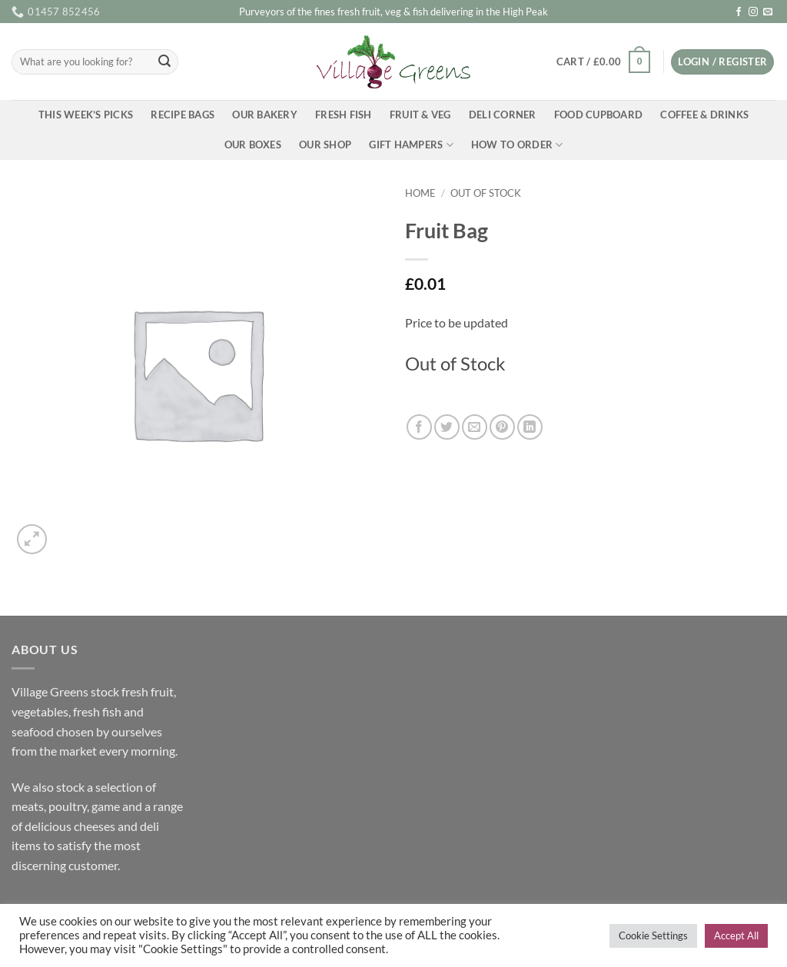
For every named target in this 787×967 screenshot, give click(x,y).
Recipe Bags (182, 114)
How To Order (517, 145)
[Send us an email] (767, 12)
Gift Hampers (411, 145)
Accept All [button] (736, 935)
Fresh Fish (343, 114)
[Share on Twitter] (447, 427)
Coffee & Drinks (704, 114)
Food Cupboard (598, 114)
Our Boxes (252, 144)
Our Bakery (264, 114)
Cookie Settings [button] (653, 935)
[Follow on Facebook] (738, 12)
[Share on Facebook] (419, 427)
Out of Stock (485, 193)
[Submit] (164, 62)
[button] (603, 62)
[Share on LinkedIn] (530, 427)
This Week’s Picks (85, 114)
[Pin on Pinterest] (502, 427)
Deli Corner (502, 114)
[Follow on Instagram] (753, 12)
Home (420, 193)
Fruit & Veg (420, 114)
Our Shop (325, 144)
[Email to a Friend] (474, 427)
